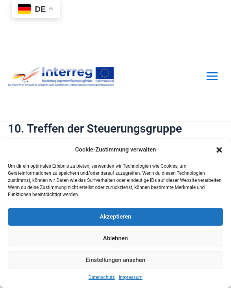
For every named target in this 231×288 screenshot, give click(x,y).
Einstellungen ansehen (115, 260)
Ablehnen (115, 238)
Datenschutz (102, 277)
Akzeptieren (115, 216)
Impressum (130, 277)
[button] (219, 150)
